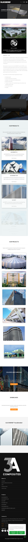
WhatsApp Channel (13, 533)
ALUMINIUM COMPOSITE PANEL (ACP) (8, 508)
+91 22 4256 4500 (7, 523)
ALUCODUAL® (4, 504)
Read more (14, 409)
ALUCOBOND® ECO (5, 506)
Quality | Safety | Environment (7, 482)
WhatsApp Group (21, 533)
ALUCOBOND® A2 (5, 497)
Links (2, 484)
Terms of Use (4, 488)
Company (3, 480)
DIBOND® (3, 510)
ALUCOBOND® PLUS (5, 498)
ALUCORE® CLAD (4, 502)
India (23, 2)
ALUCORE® (3, 500)
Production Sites (4, 486)
